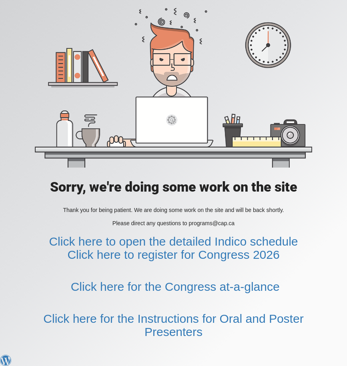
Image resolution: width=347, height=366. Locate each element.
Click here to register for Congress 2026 (173, 254)
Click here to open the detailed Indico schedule (173, 241)
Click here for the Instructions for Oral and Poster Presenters (173, 325)
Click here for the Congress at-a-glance (175, 286)
